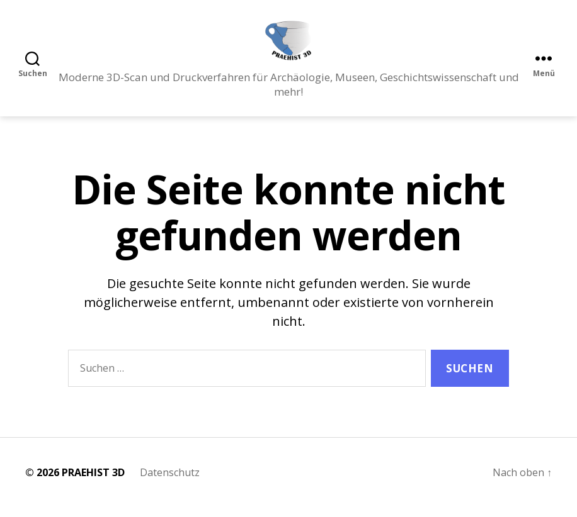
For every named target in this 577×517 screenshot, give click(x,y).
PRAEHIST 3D (93, 482)
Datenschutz (170, 482)
